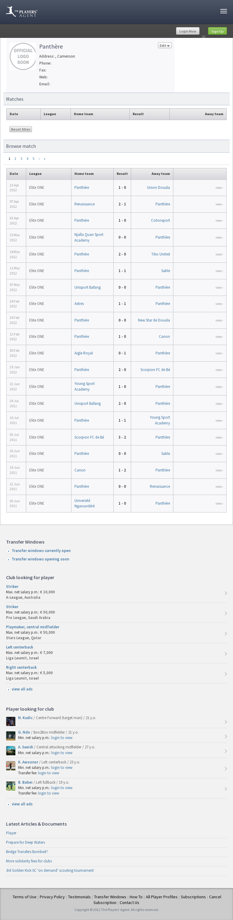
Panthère (81, 187)
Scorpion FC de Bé (155, 369)
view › (219, 188)
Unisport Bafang (87, 287)
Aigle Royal (83, 353)
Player (11, 833)
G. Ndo (24, 732)
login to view (61, 737)
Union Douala (158, 187)
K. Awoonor (28, 762)
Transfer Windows (110, 896)
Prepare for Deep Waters (25, 842)
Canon (164, 336)
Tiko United (160, 254)
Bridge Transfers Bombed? (27, 851)
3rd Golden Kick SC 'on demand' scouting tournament (50, 870)
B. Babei (25, 782)
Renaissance (84, 204)
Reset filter (20, 129)
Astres (79, 303)
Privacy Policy (52, 896)
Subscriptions (193, 896)
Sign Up (217, 31)
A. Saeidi (26, 747)
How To (136, 896)
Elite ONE (36, 187)
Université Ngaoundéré (84, 503)
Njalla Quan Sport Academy (88, 237)
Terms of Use (24, 896)
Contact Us (129, 902)
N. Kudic (25, 717)
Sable (165, 270)
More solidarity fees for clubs (29, 861)
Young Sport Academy (84, 386)
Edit (165, 45)
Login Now (187, 31)
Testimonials (79, 896)
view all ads (22, 689)
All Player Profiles (162, 896)
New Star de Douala (154, 320)
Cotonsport (160, 220)
